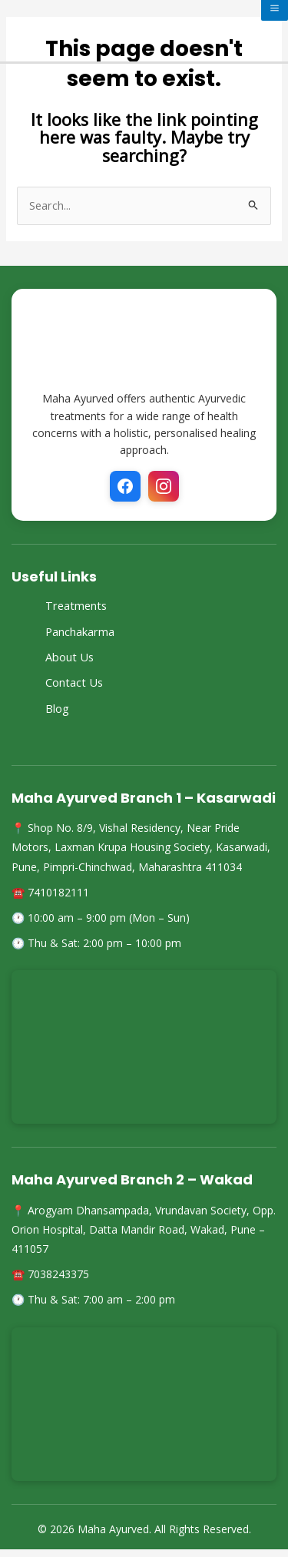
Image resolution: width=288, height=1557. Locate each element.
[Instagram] (163, 486)
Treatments (76, 605)
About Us (69, 656)
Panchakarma (79, 631)
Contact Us (74, 682)
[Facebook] (125, 486)
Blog (57, 708)
